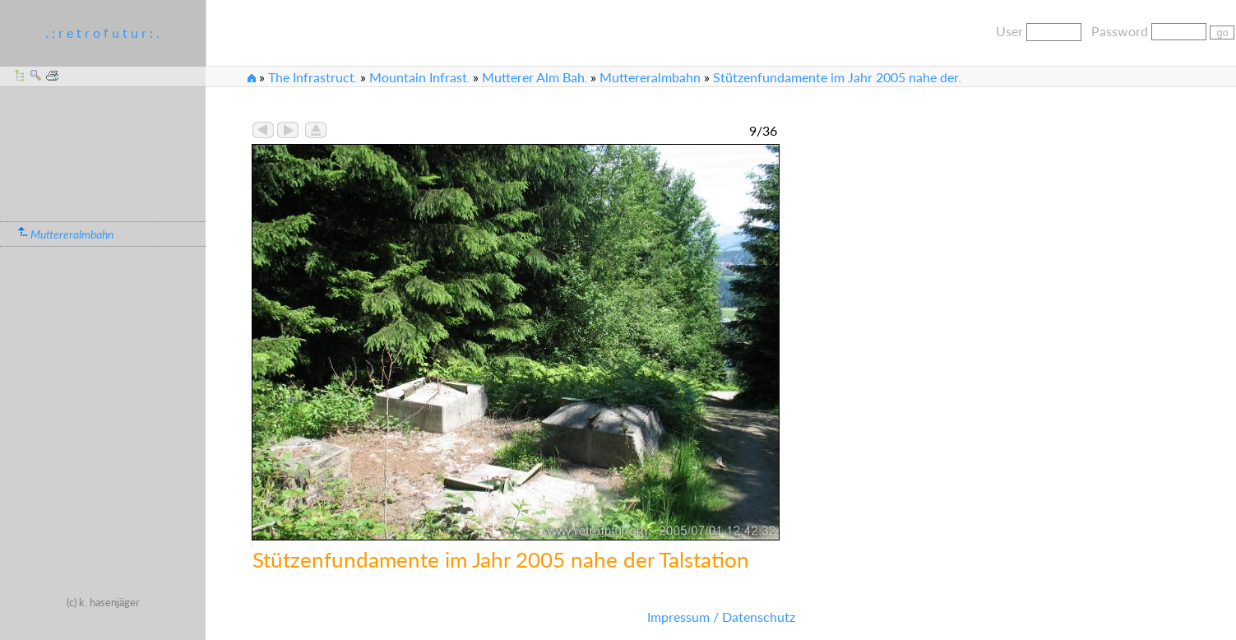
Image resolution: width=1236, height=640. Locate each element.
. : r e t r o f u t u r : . (102, 32)
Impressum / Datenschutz (721, 616)
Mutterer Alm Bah (534, 77)
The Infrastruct (312, 77)
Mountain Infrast (419, 77)
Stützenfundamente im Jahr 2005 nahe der (837, 77)
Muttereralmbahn (650, 77)
